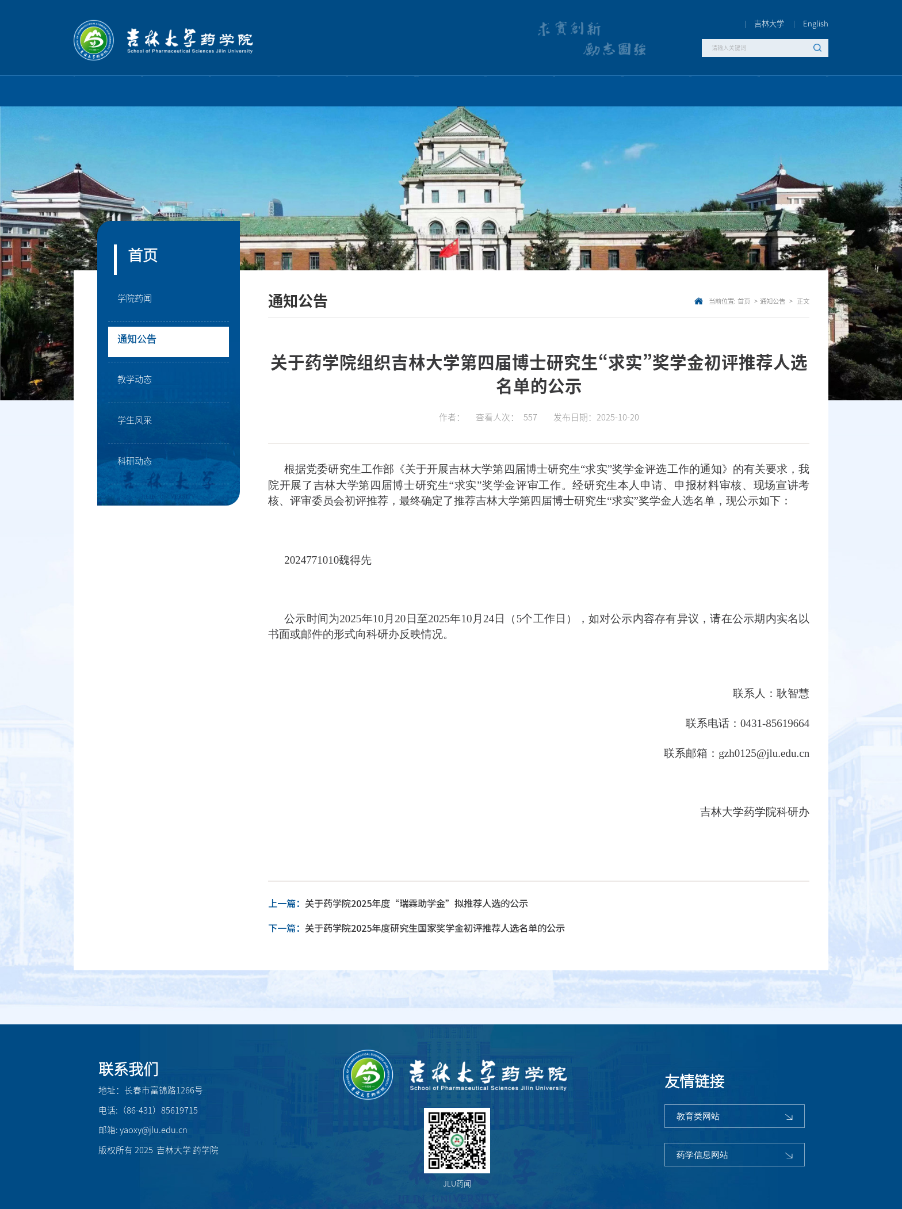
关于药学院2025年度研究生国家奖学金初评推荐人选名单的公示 (435, 928)
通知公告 (140, 341)
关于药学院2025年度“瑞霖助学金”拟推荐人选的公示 (416, 903)
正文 (802, 301)
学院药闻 (138, 301)
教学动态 (138, 382)
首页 (743, 301)
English (815, 24)
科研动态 (138, 463)
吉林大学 (769, 24)
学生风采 (138, 423)
